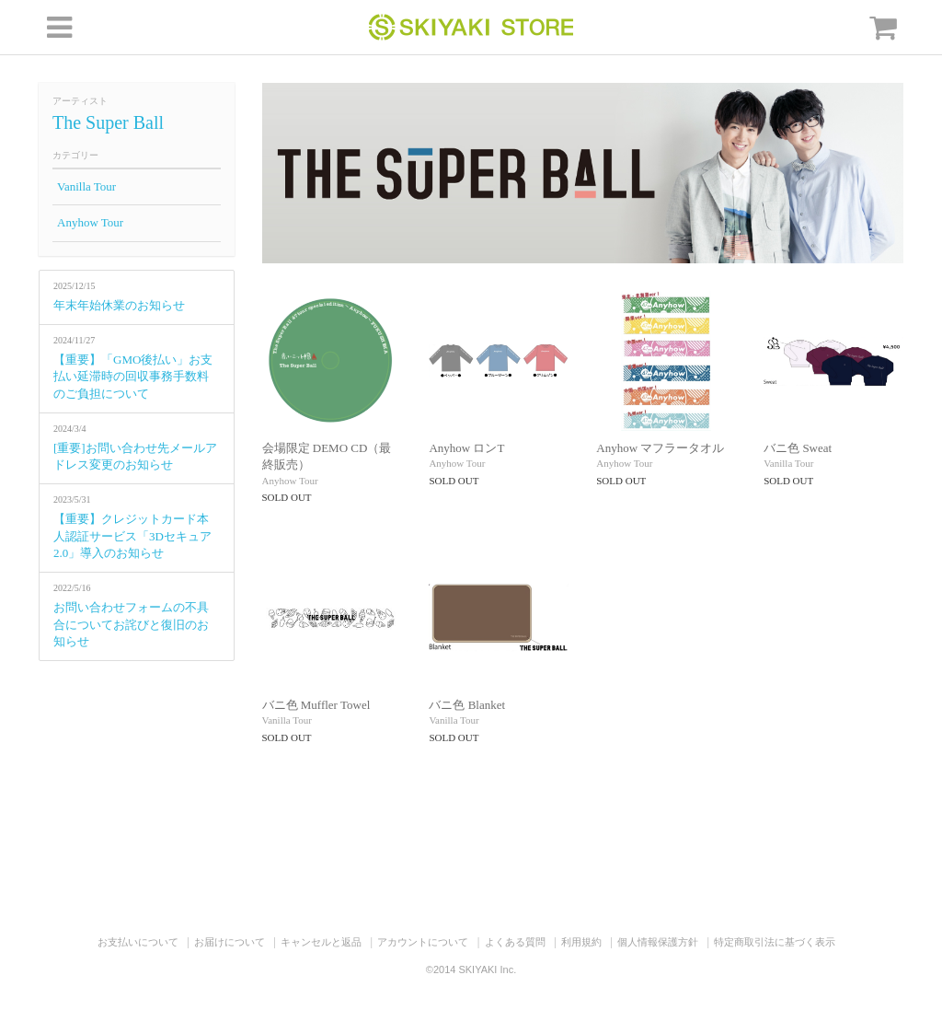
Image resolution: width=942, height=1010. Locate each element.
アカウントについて (422, 941)
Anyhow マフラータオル (660, 448)
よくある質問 (515, 941)
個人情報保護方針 (657, 941)
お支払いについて (138, 941)
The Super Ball (108, 122)
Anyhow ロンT (466, 448)
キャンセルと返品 (321, 941)
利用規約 (581, 941)
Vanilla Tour (86, 186)
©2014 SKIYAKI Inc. (471, 969)
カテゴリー (75, 155)
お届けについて (229, 941)
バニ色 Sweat (798, 448)
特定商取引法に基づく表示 (774, 941)
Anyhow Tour (90, 222)
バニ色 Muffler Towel (316, 705)
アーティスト (80, 101)
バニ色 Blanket (467, 705)
